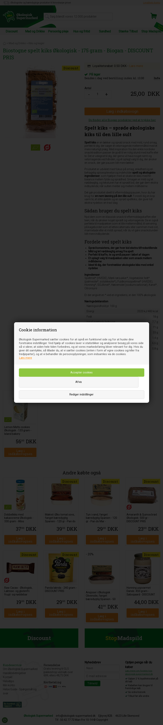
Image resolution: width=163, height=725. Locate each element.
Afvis (78, 382)
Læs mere (25, 358)
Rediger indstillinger (81, 394)
